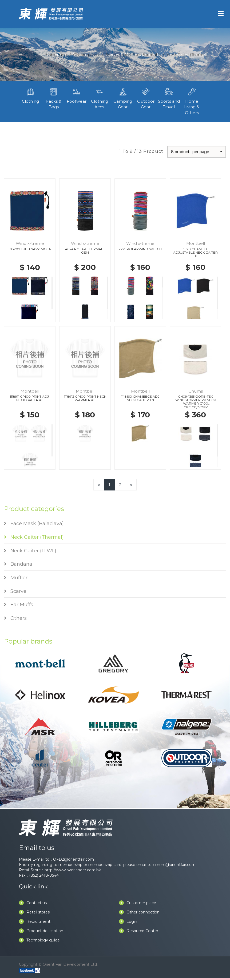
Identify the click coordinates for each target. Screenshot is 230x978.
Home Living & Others (191, 100)
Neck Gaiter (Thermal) (186, 54)
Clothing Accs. (86, 54)
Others (15, 618)
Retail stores (34, 912)
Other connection (139, 912)
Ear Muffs (18, 605)
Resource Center (138, 930)
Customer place (137, 902)
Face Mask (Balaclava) (34, 523)
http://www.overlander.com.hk (73, 870)
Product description (41, 930)
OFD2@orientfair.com (73, 859)
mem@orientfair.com (175, 864)
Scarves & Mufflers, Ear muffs (132, 54)
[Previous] (98, 484)
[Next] (131, 484)
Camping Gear (122, 97)
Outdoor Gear (145, 97)
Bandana (18, 564)
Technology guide (39, 940)
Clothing (30, 95)
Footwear (76, 95)
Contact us (33, 902)
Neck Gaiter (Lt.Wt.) (30, 551)
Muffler (15, 578)
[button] (196, 152)
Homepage (56, 54)
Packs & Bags (53, 97)
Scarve (15, 591)
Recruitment (34, 921)
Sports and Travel (168, 97)
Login (128, 921)
